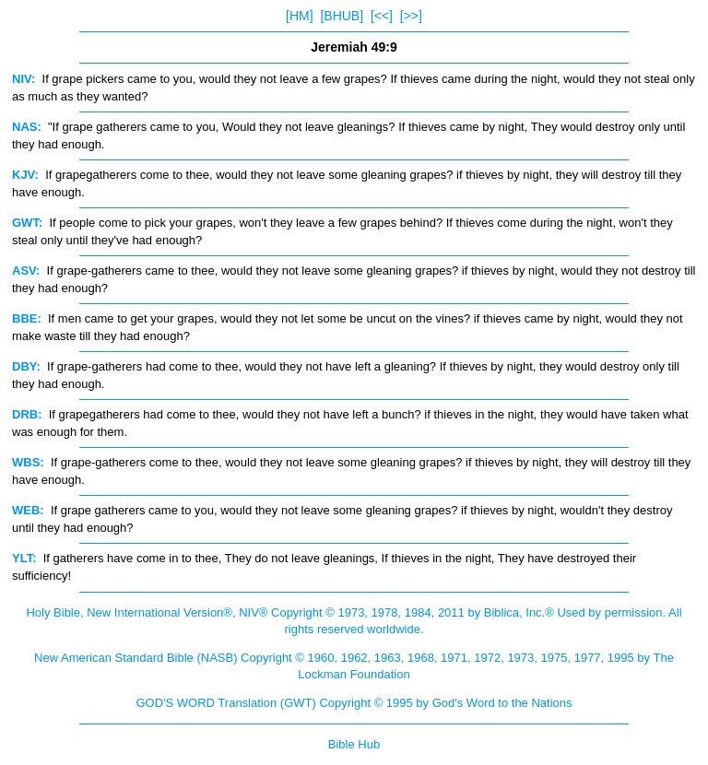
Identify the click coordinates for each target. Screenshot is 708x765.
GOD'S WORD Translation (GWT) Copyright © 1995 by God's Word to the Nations (354, 703)
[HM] (299, 15)
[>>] (411, 15)
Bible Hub (354, 744)
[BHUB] (341, 15)
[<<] (382, 15)
